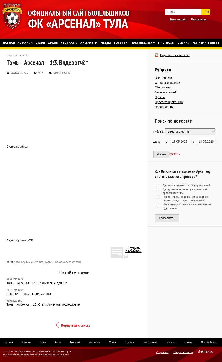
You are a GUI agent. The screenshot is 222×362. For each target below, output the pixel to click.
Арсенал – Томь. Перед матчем (29, 294)
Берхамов (61, 262)
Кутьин (49, 262)
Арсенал (19, 262)
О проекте (162, 352)
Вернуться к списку (75, 325)
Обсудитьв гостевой (133, 249)
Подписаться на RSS (175, 55)
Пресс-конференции (169, 102)
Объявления (163, 87)
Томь (29, 262)
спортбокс (75, 262)
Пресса (160, 97)
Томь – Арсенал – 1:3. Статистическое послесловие (43, 304)
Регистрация (198, 19)
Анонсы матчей (165, 92)
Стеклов (38, 262)
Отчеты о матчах (167, 82)
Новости (22, 55)
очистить (174, 153)
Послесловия (164, 107)
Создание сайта (183, 352)
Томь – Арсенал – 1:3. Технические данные (37, 283)
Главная (11, 55)
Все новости (163, 78)
